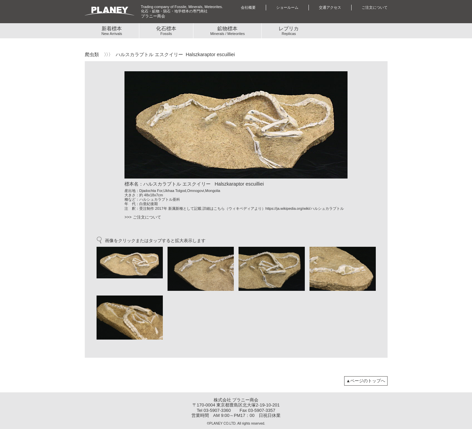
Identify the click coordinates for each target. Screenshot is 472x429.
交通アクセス (330, 7)
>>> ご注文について (142, 217)
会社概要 (248, 7)
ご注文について (375, 7)
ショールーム (287, 7)
